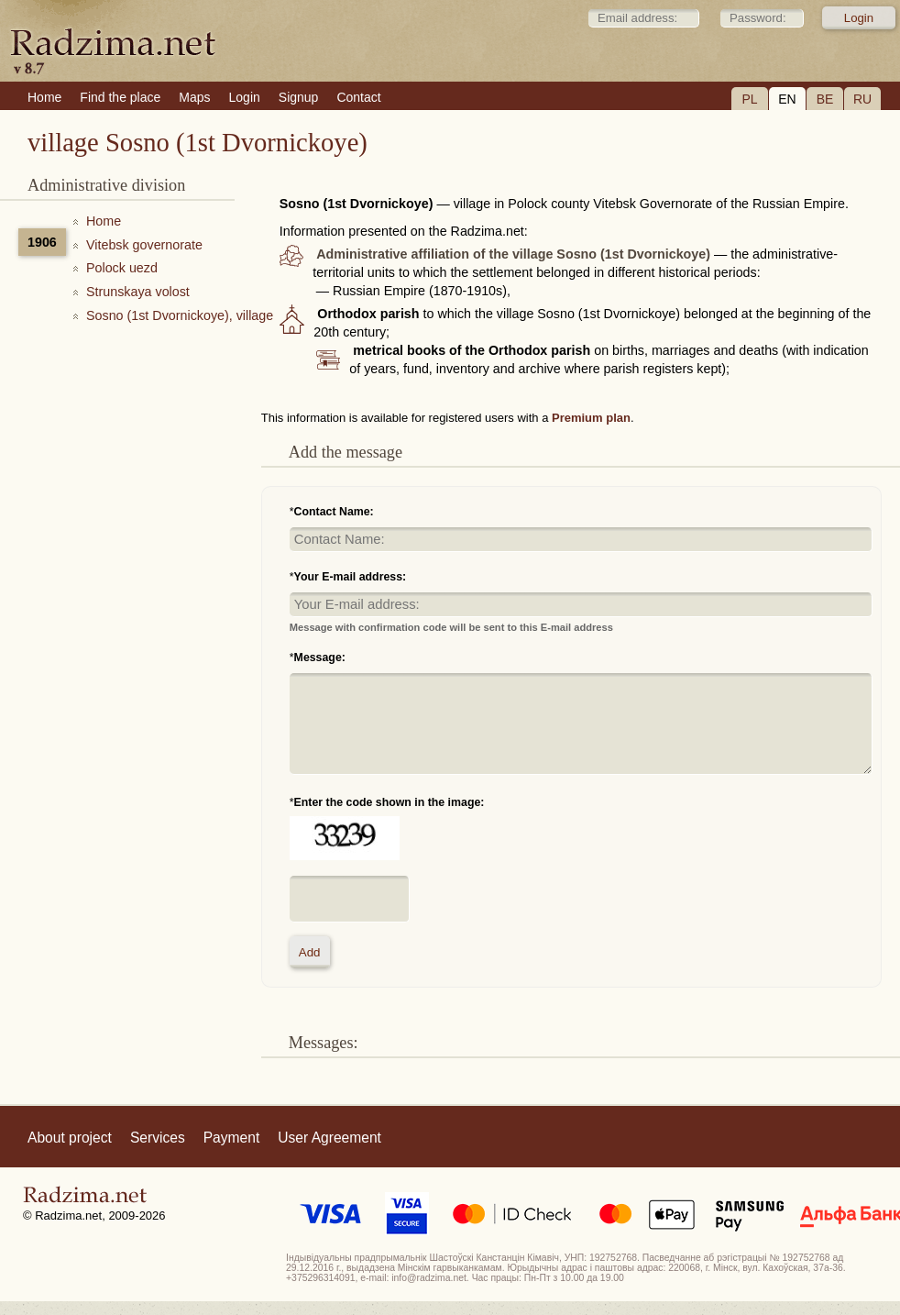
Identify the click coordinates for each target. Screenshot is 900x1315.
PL (749, 99)
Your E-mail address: (350, 576)
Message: (320, 657)
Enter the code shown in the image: (389, 802)
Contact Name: (334, 511)
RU (862, 99)
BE (825, 99)
